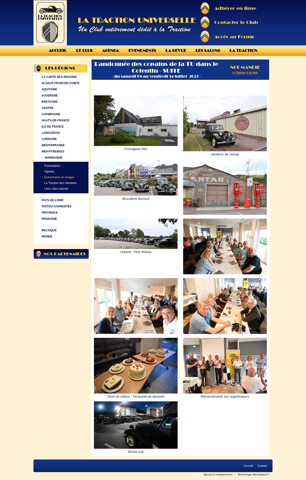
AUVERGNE (49, 95)
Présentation (52, 165)
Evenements (142, 50)
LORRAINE (49, 139)
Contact (262, 466)
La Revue (175, 50)
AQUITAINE (49, 89)
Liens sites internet (56, 188)
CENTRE (47, 108)
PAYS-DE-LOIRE (52, 200)
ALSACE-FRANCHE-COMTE (60, 83)
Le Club (84, 50)
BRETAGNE (49, 101)
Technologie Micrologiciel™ (254, 474)
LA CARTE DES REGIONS (59, 77)
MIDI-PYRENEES (52, 151)
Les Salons (208, 50)
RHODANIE (49, 219)
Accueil (58, 50)
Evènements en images (59, 177)
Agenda (110, 50)
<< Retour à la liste (245, 72)
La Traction (243, 50)
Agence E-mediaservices (218, 474)
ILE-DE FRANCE (52, 126)
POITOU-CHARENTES (56, 206)
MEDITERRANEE (53, 145)
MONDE (46, 236)
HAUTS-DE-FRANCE (55, 120)
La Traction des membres (60, 183)
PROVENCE (49, 212)
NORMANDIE (51, 157)
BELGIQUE (49, 230)
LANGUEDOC (50, 133)
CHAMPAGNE (50, 114)
